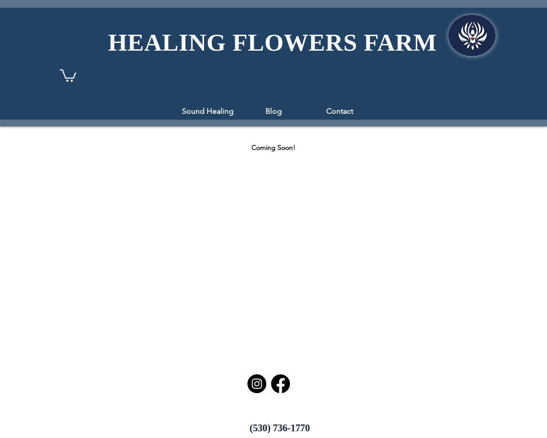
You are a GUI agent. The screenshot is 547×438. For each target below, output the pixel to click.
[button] (68, 75)
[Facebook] (280, 383)
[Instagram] (256, 383)
